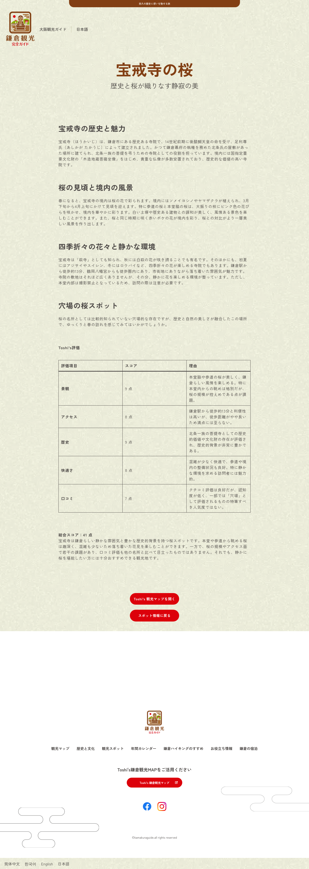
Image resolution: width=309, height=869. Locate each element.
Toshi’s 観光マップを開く (154, 598)
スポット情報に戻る (154, 615)
